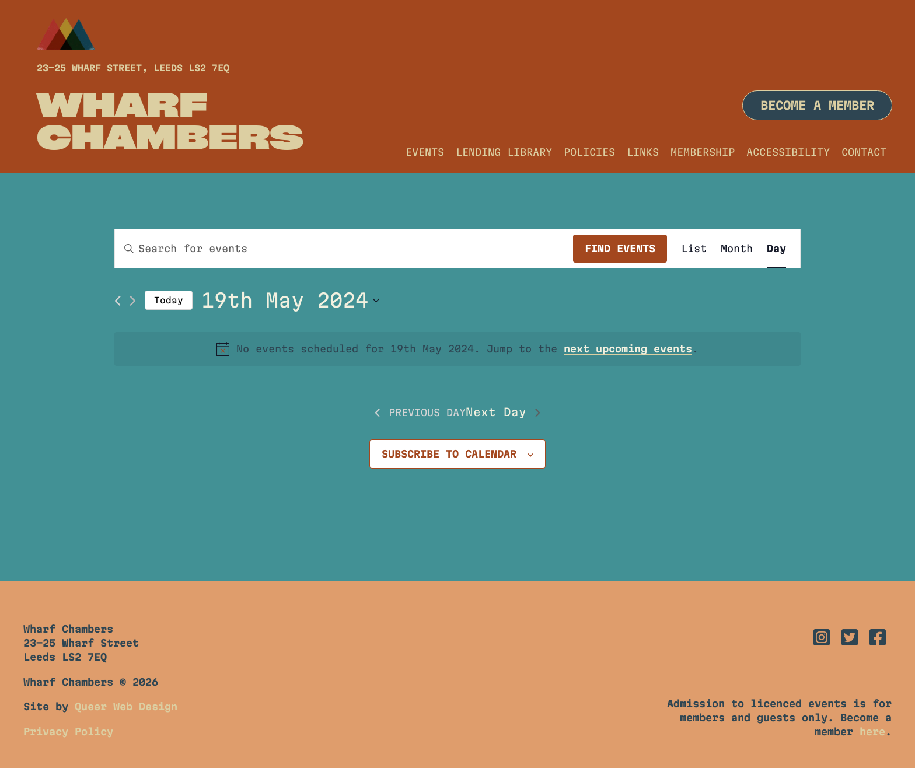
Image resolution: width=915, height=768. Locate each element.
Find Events (620, 248)
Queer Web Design (126, 706)
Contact (863, 152)
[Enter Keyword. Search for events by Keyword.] (344, 248)
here (872, 731)
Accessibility (788, 152)
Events (425, 152)
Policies (589, 152)
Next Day (503, 412)
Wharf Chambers (170, 120)
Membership (702, 152)
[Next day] (133, 300)
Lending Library (504, 152)
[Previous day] (117, 300)
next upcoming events (628, 348)
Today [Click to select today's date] (168, 300)
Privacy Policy (68, 731)
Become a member (817, 105)
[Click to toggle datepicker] (290, 300)
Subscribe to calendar (449, 453)
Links (643, 152)
